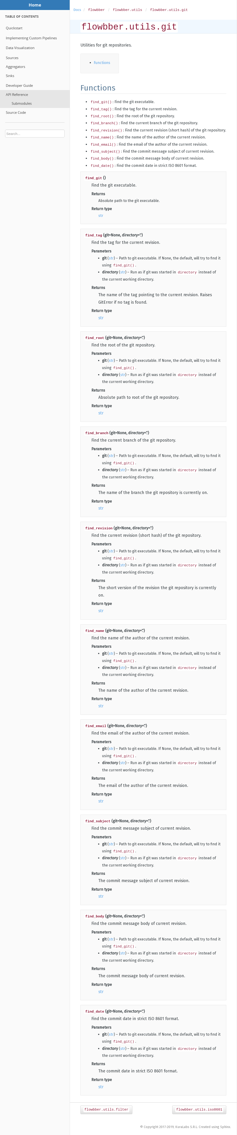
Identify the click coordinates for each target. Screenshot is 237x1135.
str (100, 215)
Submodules (22, 103)
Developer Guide (19, 85)
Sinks (10, 75)
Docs (77, 10)
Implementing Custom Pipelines (31, 38)
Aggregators (15, 66)
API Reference (17, 94)
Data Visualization (20, 47)
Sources (12, 57)
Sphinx (225, 1127)
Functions (102, 62)
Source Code (16, 112)
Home (35, 5)
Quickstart (14, 28)
